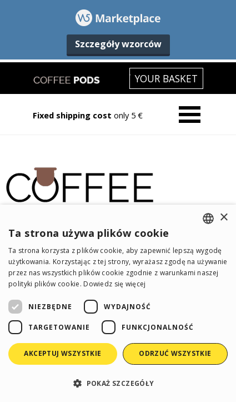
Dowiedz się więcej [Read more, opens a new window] (114, 284)
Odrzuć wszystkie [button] (175, 353)
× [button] (223, 218)
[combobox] (208, 218)
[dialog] (118, 303)
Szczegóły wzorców (118, 44)
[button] (118, 382)
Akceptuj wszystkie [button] (62, 353)
